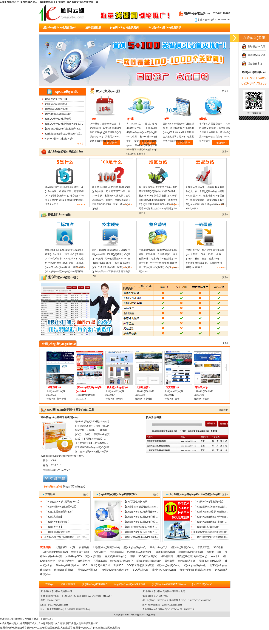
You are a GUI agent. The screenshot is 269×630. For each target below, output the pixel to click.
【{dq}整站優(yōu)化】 (56, 99)
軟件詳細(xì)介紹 (53, 486)
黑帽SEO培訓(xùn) (88, 569)
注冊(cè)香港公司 (100, 565)
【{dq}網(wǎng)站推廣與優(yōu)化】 (143, 511)
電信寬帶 (169, 560)
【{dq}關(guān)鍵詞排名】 (58, 531)
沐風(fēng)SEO (73, 556)
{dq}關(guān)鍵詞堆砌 (55, 104)
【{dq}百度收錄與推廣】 (137, 501)
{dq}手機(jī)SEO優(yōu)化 (57, 113)
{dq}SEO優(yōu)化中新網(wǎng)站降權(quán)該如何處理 (74, 123)
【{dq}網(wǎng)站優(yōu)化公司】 (142, 521)
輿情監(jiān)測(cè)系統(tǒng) (192, 556)
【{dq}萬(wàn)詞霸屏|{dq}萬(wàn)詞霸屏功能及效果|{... (222, 511)
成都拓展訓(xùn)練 (65, 547)
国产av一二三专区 (37, 627)
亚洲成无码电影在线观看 (13, 627)
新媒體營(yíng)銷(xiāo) (190, 551)
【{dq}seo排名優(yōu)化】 (207, 526)
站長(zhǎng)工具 (159, 547)
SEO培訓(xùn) (141, 569)
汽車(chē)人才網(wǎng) (139, 551)
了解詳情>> (220, 142)
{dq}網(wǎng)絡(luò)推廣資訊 (164, 27)
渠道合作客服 (252, 63)
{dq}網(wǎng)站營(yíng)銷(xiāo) (210, 531)
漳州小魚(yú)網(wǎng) (164, 569)
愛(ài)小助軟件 (66, 560)
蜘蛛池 (210, 551)
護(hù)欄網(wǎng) (165, 551)
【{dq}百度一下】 (53, 526)
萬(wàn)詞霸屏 (93, 556)
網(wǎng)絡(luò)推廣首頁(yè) (59, 27)
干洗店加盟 (203, 547)
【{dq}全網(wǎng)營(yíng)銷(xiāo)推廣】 (145, 536)
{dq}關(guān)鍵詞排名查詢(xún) (169, 584)
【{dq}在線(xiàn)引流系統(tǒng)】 (62, 501)
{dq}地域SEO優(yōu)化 (56, 108)
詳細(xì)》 (224, 409)
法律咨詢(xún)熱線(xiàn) (55, 551)
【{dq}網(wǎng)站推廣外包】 (209, 501)
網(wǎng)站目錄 (186, 560)
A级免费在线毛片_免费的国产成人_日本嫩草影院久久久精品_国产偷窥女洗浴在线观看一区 (49, 2)
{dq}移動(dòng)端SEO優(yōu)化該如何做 (66, 133)
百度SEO (118, 565)
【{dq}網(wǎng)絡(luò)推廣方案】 (142, 531)
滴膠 (132, 556)
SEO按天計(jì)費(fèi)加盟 (140, 565)
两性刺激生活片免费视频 (106, 627)
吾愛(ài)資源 (100, 560)
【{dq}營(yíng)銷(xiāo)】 (57, 521)
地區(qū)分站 (117, 551)
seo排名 (215, 556)
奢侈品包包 (84, 560)
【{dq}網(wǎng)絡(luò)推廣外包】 (211, 521)
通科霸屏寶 (167, 556)
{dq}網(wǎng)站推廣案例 (124, 27)
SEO (84, 565)
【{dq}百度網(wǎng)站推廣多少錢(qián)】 (146, 526)
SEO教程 (218, 547)
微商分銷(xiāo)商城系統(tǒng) (195, 569)
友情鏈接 (84, 547)
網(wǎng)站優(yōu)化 (134, 547)
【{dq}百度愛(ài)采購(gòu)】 (59, 511)
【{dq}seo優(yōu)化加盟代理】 (61, 506)
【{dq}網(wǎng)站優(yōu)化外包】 (142, 516)
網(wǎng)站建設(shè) (67, 565)
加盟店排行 (100, 551)
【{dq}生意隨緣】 (53, 516)
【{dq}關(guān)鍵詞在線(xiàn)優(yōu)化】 (146, 506)
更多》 (80, 143)
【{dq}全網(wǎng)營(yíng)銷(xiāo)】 (212, 536)
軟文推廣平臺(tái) (80, 551)
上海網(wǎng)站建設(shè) (106, 547)
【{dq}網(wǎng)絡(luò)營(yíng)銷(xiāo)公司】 (217, 516)
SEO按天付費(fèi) (147, 556)
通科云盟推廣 (93, 27)
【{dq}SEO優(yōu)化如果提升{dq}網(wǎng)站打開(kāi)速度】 (76, 128)
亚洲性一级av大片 (83, 627)
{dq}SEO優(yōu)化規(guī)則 (58, 138)
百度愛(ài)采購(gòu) (115, 556)
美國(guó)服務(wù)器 (210, 560)
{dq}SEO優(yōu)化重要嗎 (57, 118)
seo (219, 551)
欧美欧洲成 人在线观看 (59, 627)
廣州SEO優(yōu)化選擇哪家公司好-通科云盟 (68, 536)
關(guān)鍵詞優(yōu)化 (149, 560)
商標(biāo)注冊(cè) (64, 569)
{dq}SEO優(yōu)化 (202, 584)
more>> (80, 204)
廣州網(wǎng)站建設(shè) (115, 569)
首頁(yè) (49, 584)
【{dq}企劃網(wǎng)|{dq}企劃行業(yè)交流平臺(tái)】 (221, 506)
